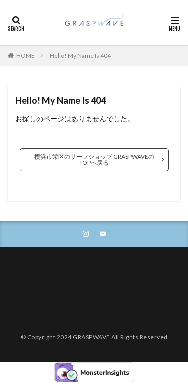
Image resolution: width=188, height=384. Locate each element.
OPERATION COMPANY (48, 288)
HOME (25, 55)
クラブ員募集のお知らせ (49, 300)
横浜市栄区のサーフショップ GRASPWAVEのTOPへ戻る (94, 159)
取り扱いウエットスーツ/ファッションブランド (80, 306)
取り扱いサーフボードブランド (58, 312)
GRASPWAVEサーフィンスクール (60, 276)
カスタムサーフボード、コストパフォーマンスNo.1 (85, 294)
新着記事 (28, 318)
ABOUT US (31, 270)
